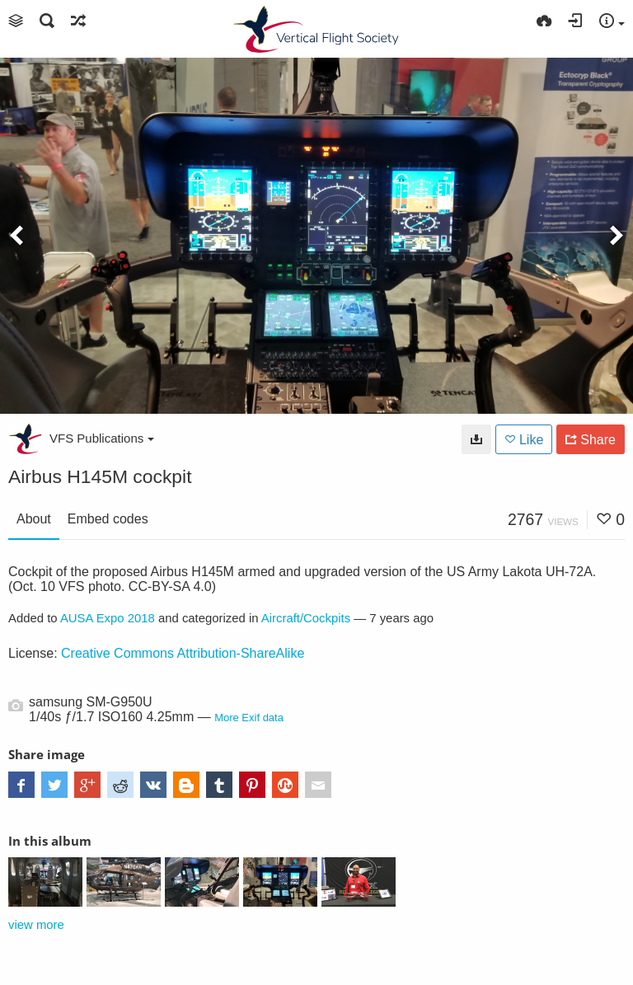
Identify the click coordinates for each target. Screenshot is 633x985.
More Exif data (249, 717)
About (33, 519)
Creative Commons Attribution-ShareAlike (182, 653)
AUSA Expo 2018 (107, 618)
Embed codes (108, 519)
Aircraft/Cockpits (305, 618)
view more (36, 924)
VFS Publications (101, 438)
